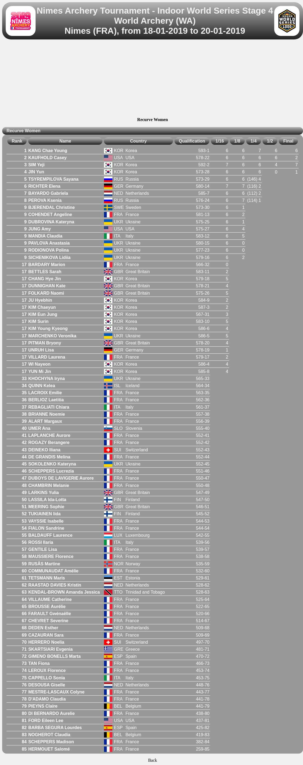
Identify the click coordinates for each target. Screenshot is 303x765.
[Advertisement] (152, 79)
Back (152, 760)
